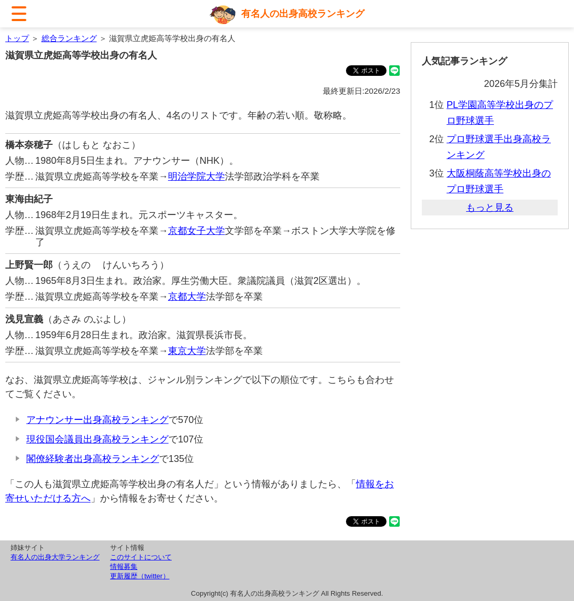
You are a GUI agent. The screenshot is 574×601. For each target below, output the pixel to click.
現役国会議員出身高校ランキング (97, 439)
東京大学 (187, 351)
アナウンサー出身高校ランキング (97, 420)
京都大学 (187, 296)
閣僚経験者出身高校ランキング (92, 459)
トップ (17, 38)
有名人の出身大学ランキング (55, 557)
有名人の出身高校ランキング (302, 13)
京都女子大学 (196, 230)
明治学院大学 (196, 176)
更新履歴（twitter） (140, 576)
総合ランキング (69, 38)
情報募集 (123, 566)
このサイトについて (141, 557)
